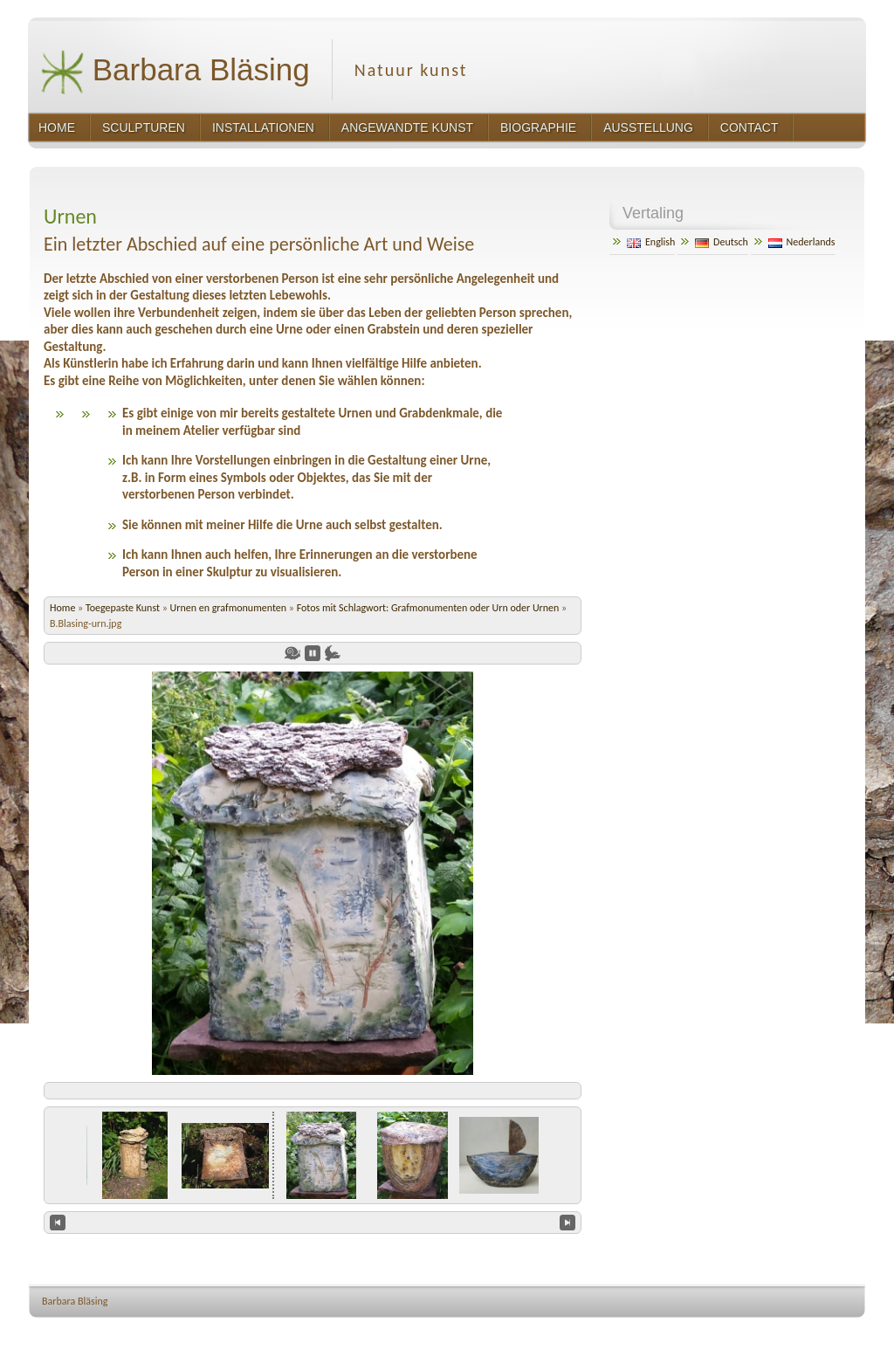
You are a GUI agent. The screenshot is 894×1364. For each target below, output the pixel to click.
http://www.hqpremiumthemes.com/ (798, 1334)
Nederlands (802, 242)
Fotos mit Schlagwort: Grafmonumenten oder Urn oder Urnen (428, 608)
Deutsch (721, 242)
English (651, 242)
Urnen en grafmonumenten (229, 608)
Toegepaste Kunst (124, 608)
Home (62, 608)
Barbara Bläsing (175, 72)
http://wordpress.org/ (675, 1334)
